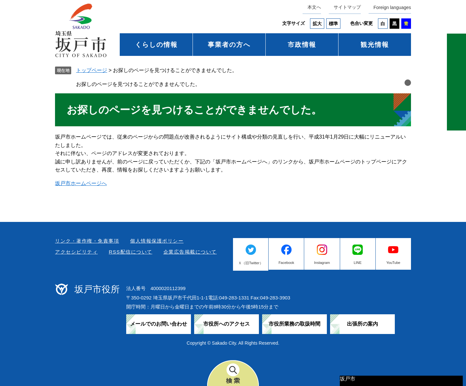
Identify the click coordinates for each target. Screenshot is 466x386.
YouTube (393, 263)
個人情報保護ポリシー (156, 241)
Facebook (286, 263)
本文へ (314, 7)
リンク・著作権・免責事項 (87, 241)
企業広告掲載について (190, 252)
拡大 (317, 23)
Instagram (322, 263)
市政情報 (302, 44)
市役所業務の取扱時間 (294, 324)
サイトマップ (347, 7)
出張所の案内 (362, 324)
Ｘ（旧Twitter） (250, 263)
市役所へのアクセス (226, 324)
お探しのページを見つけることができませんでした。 (138, 84)
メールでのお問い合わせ (158, 324)
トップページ (91, 70)
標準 (333, 23)
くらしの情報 (156, 44)
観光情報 (375, 44)
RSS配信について (130, 252)
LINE (357, 263)
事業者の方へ (229, 44)
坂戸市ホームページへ (81, 183)
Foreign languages (392, 7)
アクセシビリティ (76, 252)
